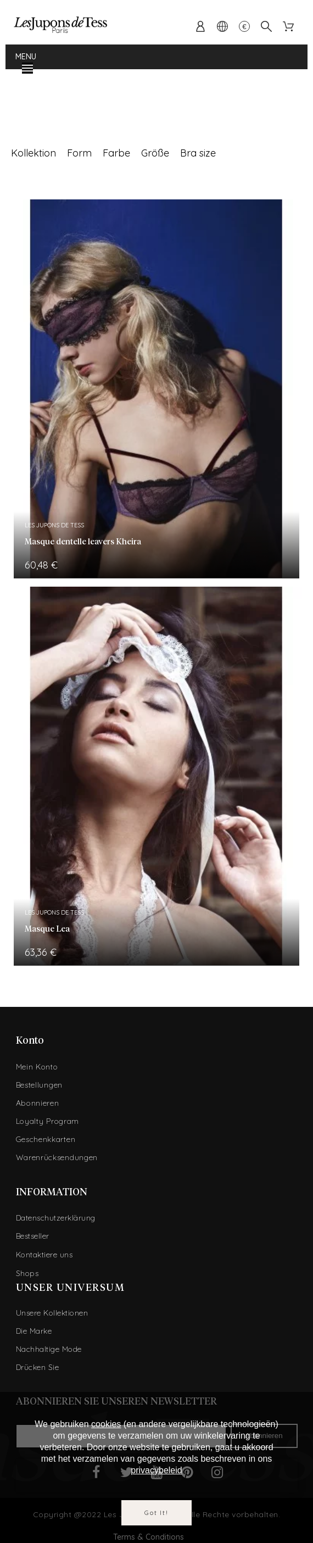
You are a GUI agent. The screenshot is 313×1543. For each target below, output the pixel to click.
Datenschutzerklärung (56, 1218)
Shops (27, 1273)
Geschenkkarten (46, 1139)
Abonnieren (37, 1103)
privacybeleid (156, 1470)
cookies (106, 1424)
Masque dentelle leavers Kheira (83, 542)
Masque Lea (47, 929)
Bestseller (32, 1236)
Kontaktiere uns (44, 1255)
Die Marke (34, 1331)
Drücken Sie (37, 1367)
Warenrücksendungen (57, 1157)
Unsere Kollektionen (52, 1313)
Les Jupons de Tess (54, 525)
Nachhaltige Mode (49, 1349)
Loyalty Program (48, 1121)
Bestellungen (39, 1085)
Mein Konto (37, 1067)
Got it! (156, 1512)
